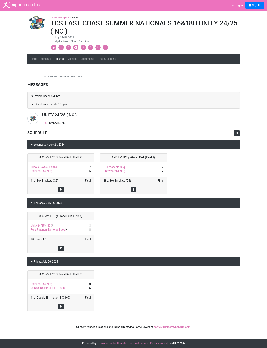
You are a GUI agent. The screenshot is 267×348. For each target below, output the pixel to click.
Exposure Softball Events (111, 343)
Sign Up (254, 5)
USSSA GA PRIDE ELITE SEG (48, 288)
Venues (72, 58)
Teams (60, 58)
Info (34, 58)
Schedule (46, 58)
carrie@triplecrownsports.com (172, 326)
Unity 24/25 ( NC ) (41, 171)
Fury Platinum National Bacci (48, 229)
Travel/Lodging (107, 58)
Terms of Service (138, 343)
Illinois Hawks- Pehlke (44, 167)
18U (44, 122)
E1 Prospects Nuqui (115, 167)
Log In (237, 5)
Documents (87, 58)
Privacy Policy (158, 343)
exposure (22, 5)
